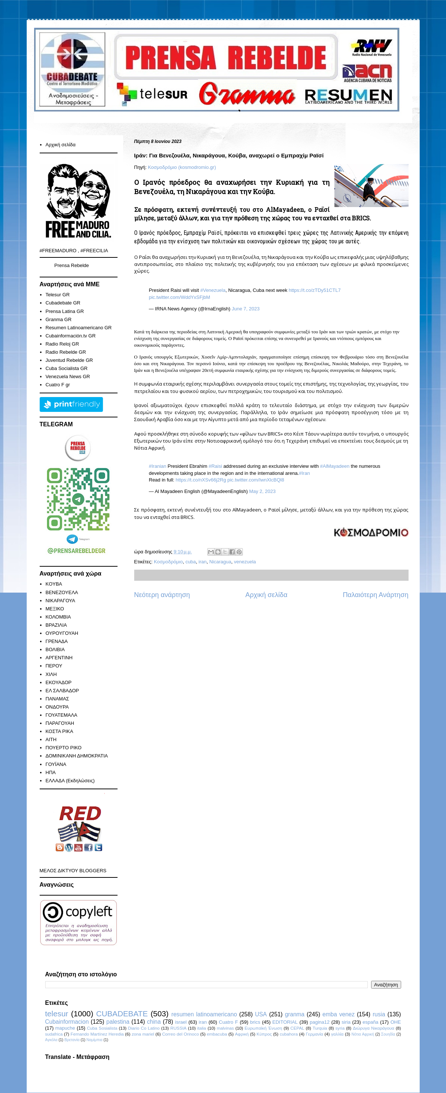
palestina (117, 1022)
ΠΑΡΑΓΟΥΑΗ (60, 723)
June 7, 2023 (246, 308)
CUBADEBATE (122, 1013)
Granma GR (59, 319)
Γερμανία (314, 1034)
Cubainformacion (67, 1022)
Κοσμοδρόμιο (168, 561)
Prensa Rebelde (71, 265)
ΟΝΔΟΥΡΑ (57, 707)
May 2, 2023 (262, 491)
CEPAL (297, 1028)
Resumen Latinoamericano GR (79, 327)
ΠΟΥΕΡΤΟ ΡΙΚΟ (64, 747)
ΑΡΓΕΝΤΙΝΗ (59, 657)
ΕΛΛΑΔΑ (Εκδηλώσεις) (70, 780)
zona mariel (143, 1034)
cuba (190, 561)
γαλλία (337, 1034)
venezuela (245, 561)
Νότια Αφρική (362, 1034)
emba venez (339, 1014)
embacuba (217, 1034)
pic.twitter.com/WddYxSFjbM (179, 297)
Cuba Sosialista (102, 1028)
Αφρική (242, 1034)
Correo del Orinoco (180, 1034)
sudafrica (54, 1034)
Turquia (320, 1028)
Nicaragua (220, 561)
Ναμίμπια (94, 1040)
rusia (379, 1014)
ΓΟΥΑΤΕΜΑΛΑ (61, 715)
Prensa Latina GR (65, 311)
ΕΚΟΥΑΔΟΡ (59, 682)
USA (261, 1014)
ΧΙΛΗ (51, 674)
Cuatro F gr (58, 384)
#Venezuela (212, 290)
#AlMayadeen (335, 466)
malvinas (225, 1028)
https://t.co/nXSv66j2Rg (201, 480)
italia (201, 1028)
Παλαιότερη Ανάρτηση (376, 595)
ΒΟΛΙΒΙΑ (55, 649)
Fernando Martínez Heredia (96, 1034)
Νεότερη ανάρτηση (162, 595)
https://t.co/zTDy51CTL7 (315, 290)
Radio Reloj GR (62, 344)
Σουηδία (388, 1034)
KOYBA (54, 584)
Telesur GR (58, 294)
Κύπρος (264, 1034)
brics (255, 1022)
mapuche (65, 1028)
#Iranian (157, 466)
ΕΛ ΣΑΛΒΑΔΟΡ (62, 690)
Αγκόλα (51, 1040)
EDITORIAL (285, 1022)
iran (203, 561)
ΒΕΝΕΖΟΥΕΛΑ (62, 592)
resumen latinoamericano (204, 1014)
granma (294, 1014)
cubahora (289, 1034)
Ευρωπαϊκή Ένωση (263, 1028)
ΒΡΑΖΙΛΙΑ (56, 625)
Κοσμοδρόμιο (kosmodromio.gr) (182, 167)
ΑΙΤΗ (51, 739)
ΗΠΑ (51, 772)
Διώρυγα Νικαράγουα (373, 1028)
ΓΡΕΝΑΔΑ (57, 641)
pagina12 (320, 1022)
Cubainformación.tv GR (71, 336)
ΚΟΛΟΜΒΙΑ (58, 617)
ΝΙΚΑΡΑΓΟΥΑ (60, 600)
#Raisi (215, 466)
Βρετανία (72, 1040)
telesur (56, 1013)
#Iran (304, 473)
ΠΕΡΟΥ (54, 666)
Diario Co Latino (143, 1028)
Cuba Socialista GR (66, 368)
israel (180, 1022)
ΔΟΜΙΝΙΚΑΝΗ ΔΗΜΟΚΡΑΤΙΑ (77, 756)
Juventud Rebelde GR (69, 360)
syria (340, 1028)
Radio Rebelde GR (66, 352)
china (154, 1022)
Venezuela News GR (68, 376)
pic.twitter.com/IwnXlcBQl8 (255, 480)
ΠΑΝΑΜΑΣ (57, 699)
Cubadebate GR (63, 303)
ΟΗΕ (395, 1022)
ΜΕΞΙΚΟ (55, 609)
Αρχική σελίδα (266, 595)
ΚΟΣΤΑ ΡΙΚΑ (59, 731)
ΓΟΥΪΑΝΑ (56, 764)
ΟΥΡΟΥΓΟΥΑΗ (62, 633)
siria (346, 1022)
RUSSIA (178, 1028)
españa (371, 1022)
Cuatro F (228, 1022)
